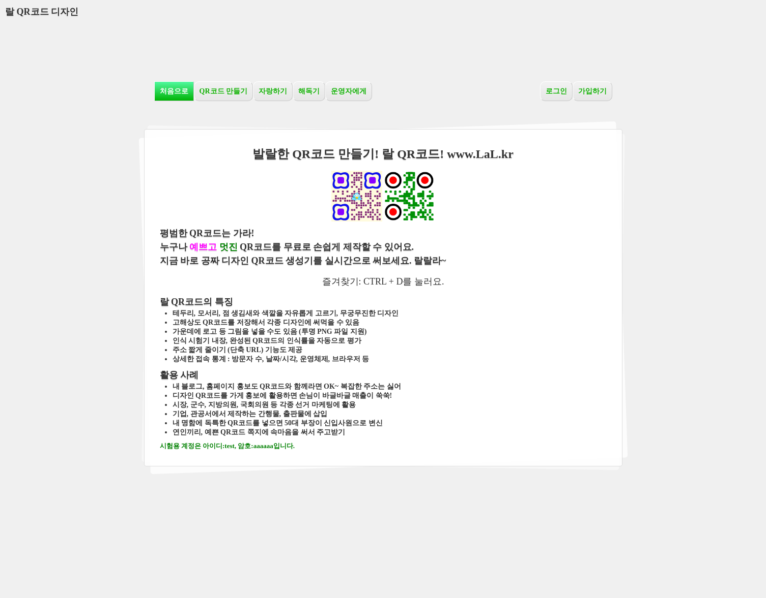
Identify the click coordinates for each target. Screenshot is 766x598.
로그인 (556, 91)
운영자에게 (348, 91)
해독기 (309, 91)
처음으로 (174, 91)
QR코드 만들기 (224, 91)
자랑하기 (273, 91)
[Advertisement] (383, 48)
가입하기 (592, 91)
